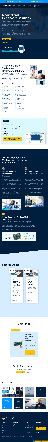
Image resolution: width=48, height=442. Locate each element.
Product (14, 5)
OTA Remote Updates (6, 424)
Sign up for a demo (20, 372)
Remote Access (5, 429)
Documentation (17, 407)
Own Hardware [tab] (25, 329)
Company (30, 5)
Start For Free (5, 42)
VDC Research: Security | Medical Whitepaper (12, 139)
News (4, 407)
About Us (38, 424)
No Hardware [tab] (33, 329)
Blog (26, 395)
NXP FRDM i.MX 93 (29, 1)
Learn (24, 5)
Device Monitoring (6, 425)
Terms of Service (28, 436)
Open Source (35, 6)
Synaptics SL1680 (38, 1)
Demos (27, 407)
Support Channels (29, 425)
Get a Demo (6, 39)
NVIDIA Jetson (22, 1)
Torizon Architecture (29, 427)
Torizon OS (4, 430)
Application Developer (18, 424)
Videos (38, 395)
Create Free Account (30, 350)
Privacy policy (21, 436)
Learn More (27, 195)
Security (4, 427)
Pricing (39, 5)
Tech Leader (16, 425)
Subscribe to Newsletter (40, 428)
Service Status (39, 425)
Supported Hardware (29, 424)
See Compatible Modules (30, 354)
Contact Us (29, 372)
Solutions (20, 5)
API (3, 432)
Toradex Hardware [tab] (16, 329)
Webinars (5, 395)
